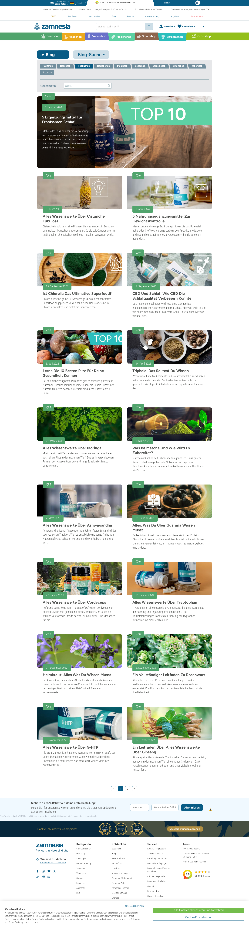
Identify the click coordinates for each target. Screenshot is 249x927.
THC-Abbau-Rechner (192, 848)
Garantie (151, 886)
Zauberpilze (81, 873)
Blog (114, 853)
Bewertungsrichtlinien (156, 881)
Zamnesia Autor (119, 883)
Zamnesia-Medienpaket (122, 878)
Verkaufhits (117, 863)
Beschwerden (153, 891)
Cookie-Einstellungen (198, 917)
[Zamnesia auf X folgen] (54, 871)
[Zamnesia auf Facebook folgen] (37, 871)
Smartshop (81, 868)
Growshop (80, 878)
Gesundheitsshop (83, 863)
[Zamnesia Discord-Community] (48, 876)
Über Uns (116, 868)
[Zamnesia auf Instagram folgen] (43, 871)
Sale (78, 893)
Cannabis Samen (83, 848)
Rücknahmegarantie (156, 876)
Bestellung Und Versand (157, 858)
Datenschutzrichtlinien (134, 906)
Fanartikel (80, 883)
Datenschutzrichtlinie (55, 816)
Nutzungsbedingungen (79, 816)
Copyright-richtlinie (155, 896)
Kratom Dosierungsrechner (194, 861)
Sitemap (115, 898)
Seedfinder (116, 848)
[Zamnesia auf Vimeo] (48, 871)
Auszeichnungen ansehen (185, 828)
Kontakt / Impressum (156, 848)
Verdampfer (81, 858)
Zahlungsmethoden (155, 853)
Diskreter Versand (119, 893)
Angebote (80, 888)
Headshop (80, 853)
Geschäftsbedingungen (157, 863)
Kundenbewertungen (121, 873)
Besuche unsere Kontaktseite (53, 862)
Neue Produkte (118, 858)
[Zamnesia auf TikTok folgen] (37, 876)
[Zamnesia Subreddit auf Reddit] (43, 876)
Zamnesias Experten (120, 888)
